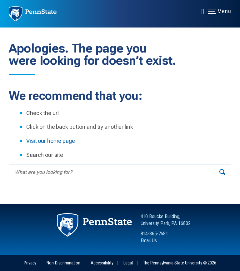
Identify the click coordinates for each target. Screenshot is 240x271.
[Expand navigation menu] (203, 11)
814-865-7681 (154, 234)
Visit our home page (50, 141)
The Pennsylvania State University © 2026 (179, 263)
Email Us (149, 240)
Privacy (30, 263)
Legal (127, 263)
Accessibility (102, 263)
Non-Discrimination (63, 263)
